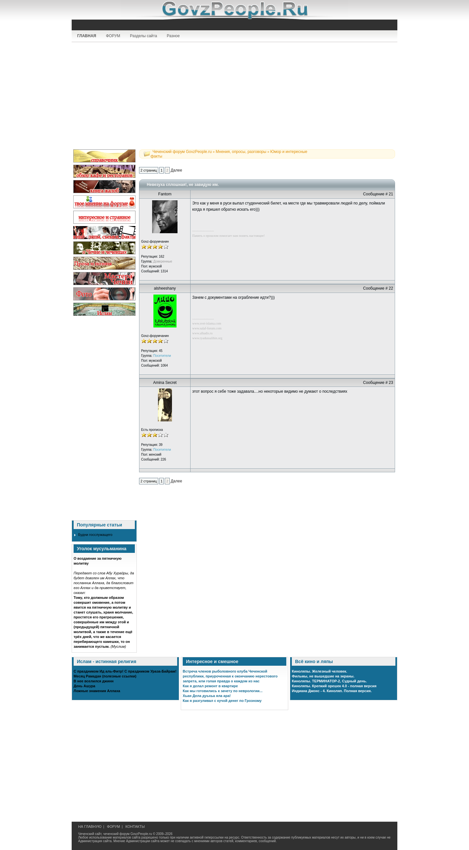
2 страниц (148, 170)
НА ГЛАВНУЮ (90, 826)
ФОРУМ (113, 36)
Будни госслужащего (95, 535)
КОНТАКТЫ (135, 826)
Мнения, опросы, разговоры (241, 151)
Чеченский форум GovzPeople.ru (182, 151)
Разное (173, 36)
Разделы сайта (143, 36)
